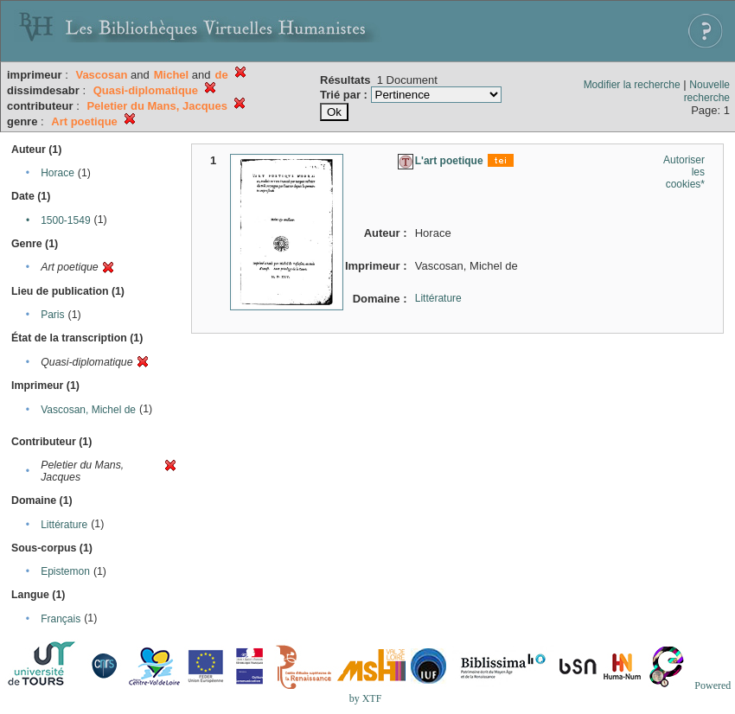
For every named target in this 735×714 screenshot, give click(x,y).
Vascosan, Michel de (88, 410)
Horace (57, 173)
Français (60, 619)
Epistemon (65, 571)
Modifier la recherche (632, 85)
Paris (52, 315)
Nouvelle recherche (707, 91)
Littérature (64, 525)
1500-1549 (65, 220)
